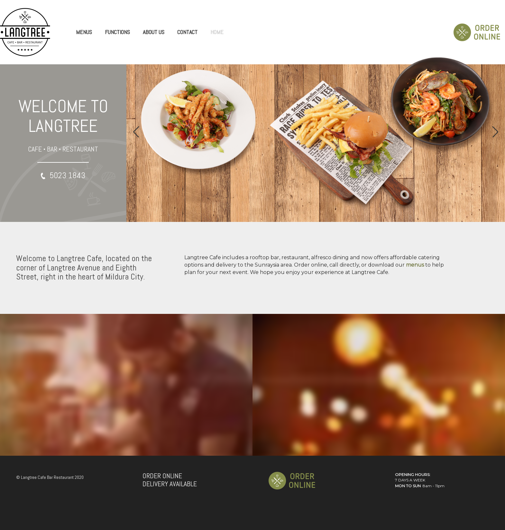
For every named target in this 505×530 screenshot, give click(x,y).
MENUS (84, 32)
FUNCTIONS (117, 32)
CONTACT (187, 32)
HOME (217, 32)
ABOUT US (153, 32)
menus (415, 265)
